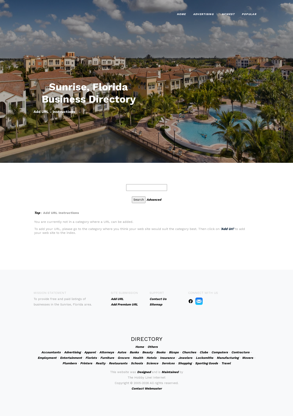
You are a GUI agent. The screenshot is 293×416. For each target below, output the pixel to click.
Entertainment (71, 358)
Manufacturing (228, 358)
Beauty (147, 352)
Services (168, 363)
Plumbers (69, 363)
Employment (47, 358)
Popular (249, 14)
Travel (226, 363)
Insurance (167, 358)
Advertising (203, 14)
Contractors (240, 352)
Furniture (107, 358)
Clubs (204, 352)
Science (152, 363)
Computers (219, 352)
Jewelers (185, 358)
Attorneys (106, 352)
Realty (100, 363)
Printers (86, 363)
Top (37, 213)
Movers (247, 358)
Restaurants (118, 363)
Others (153, 347)
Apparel (90, 352)
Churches (189, 352)
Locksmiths (204, 358)
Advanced (153, 199)
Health (138, 358)
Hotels (151, 358)
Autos (121, 352)
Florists (91, 358)
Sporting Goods (206, 363)
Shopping (185, 363)
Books (160, 352)
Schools (137, 363)
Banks (134, 352)
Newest (228, 14)
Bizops (174, 352)
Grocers (123, 358)
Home (181, 14)
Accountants (51, 352)
